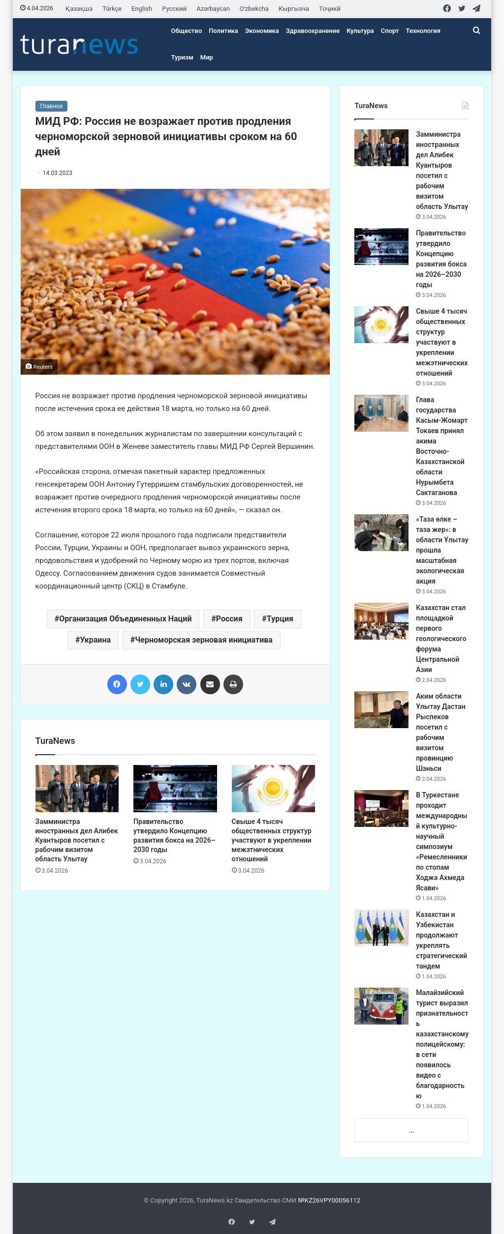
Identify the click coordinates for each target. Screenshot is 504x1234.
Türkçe (112, 8)
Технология (423, 30)
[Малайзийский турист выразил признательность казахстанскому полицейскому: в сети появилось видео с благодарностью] (381, 1006)
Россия (229, 618)
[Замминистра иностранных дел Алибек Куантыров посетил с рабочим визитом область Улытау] (77, 788)
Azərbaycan (213, 8)
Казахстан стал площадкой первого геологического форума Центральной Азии (441, 639)
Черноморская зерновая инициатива (204, 640)
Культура (360, 30)
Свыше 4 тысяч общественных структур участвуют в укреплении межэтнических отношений (272, 840)
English (141, 8)
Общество (186, 30)
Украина (95, 640)
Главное (51, 106)
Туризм (182, 57)
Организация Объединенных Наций (125, 618)
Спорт (390, 30)
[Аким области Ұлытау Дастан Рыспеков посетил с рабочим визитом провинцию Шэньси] (381, 709)
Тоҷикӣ (330, 8)
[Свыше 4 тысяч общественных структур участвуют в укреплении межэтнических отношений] (273, 788)
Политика (223, 30)
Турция (280, 618)
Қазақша (79, 8)
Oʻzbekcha (254, 8)
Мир (206, 57)
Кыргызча (294, 8)
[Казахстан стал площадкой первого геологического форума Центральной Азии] (381, 621)
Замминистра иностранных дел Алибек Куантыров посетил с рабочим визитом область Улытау (76, 840)
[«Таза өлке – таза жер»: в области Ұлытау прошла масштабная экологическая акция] (381, 532)
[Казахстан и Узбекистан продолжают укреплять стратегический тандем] (381, 928)
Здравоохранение (313, 30)
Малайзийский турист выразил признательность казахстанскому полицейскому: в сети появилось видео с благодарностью (442, 1044)
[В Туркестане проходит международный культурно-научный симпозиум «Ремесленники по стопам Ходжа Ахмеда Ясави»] (381, 808)
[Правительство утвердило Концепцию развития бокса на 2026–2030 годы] (175, 788)
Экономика (262, 30)
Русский (174, 8)
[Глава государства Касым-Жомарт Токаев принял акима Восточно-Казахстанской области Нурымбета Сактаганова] (381, 413)
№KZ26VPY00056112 (329, 1200)
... (411, 1130)
